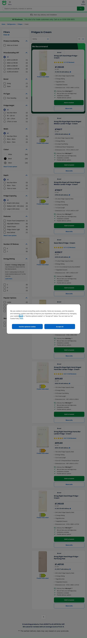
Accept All (59, 326)
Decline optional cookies (27, 326)
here (21, 316)
